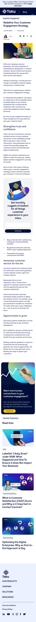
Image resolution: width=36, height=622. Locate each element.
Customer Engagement (11, 18)
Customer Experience (10, 418)
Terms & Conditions (9, 605)
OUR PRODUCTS (9, 581)
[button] (32, 15)
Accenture (7, 268)
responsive (7, 283)
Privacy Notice (7, 609)
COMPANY (7, 586)
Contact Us (9, 411)
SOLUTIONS (7, 592)
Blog (25, 12)
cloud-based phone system (14, 301)
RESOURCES (8, 597)
